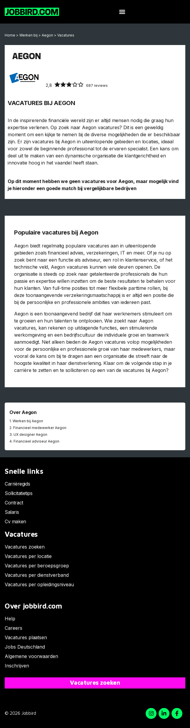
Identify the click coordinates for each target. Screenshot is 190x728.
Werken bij (28, 35)
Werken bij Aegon (28, 421)
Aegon (47, 35)
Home (10, 35)
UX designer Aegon (30, 434)
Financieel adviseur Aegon (36, 441)
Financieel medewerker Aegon (39, 428)
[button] (122, 12)
